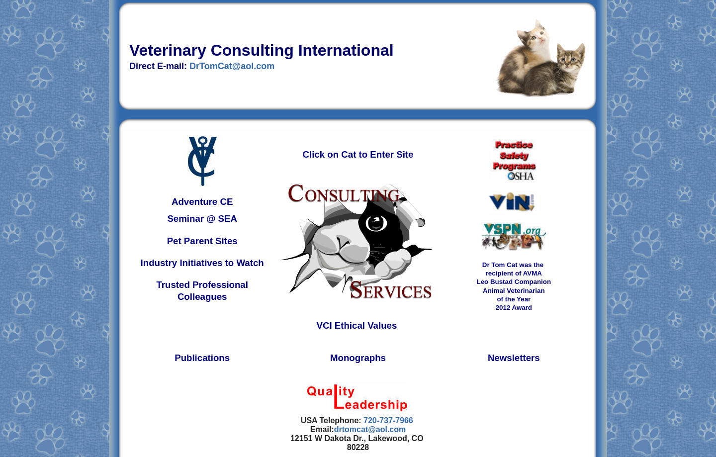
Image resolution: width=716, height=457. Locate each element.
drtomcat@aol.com (370, 429)
